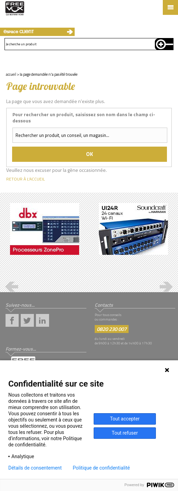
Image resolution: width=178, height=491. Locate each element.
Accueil (11, 74)
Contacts (104, 304)
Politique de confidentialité (101, 468)
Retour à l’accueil (25, 179)
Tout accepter (125, 418)
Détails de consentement (35, 468)
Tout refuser (125, 433)
